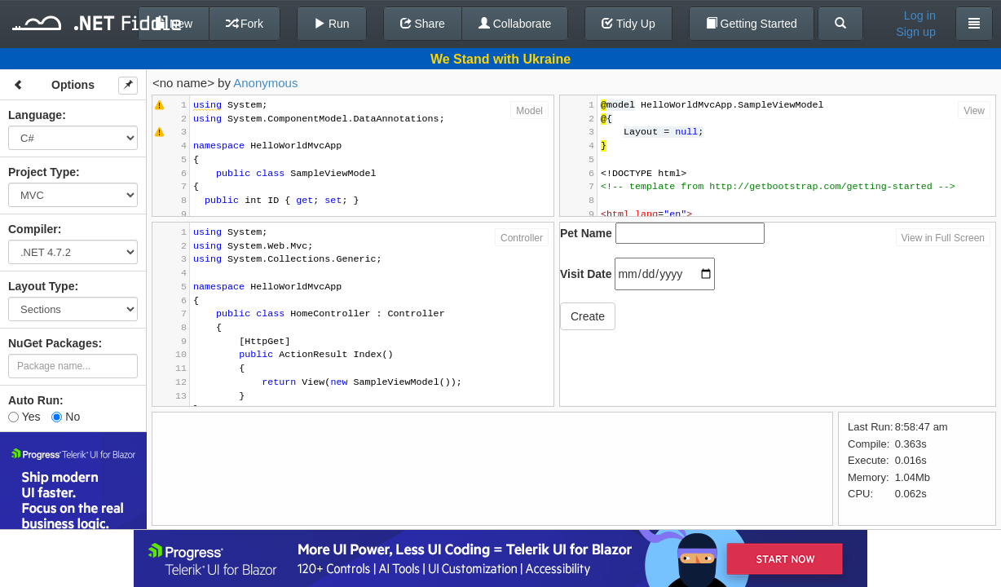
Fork (244, 23)
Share (422, 23)
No (65, 416)
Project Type (42, 172)
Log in (920, 15)
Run (332, 23)
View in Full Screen (944, 238)
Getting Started (751, 23)
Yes (24, 416)
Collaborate (515, 23)
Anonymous (265, 83)
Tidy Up (628, 23)
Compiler (33, 229)
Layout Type (41, 286)
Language (35, 114)
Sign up (916, 31)
